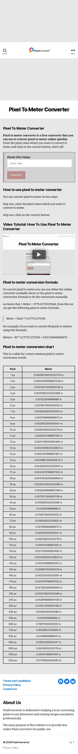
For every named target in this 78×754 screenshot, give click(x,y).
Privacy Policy (12, 684)
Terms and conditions (17, 680)
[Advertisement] (39, 21)
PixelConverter (20, 742)
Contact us (10, 689)
